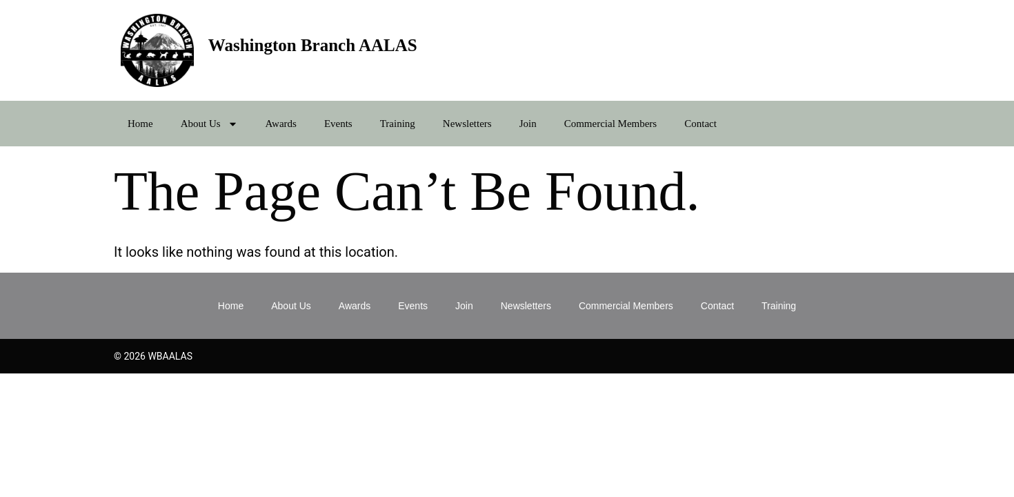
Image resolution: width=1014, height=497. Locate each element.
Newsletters (467, 123)
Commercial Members (610, 123)
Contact (700, 123)
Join (528, 123)
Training (397, 123)
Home (140, 123)
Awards (281, 123)
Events (338, 123)
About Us (209, 124)
